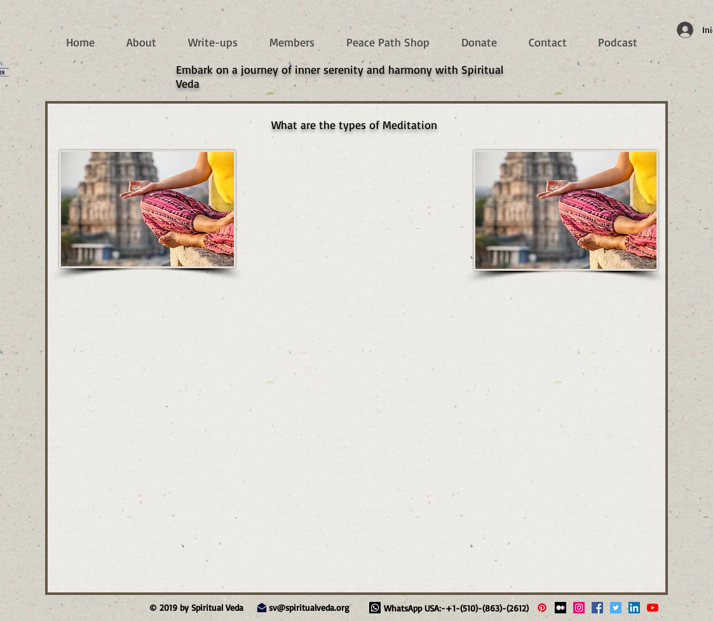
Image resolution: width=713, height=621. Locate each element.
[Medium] (560, 607)
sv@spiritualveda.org (309, 607)
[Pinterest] (542, 607)
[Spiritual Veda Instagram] (579, 607)
